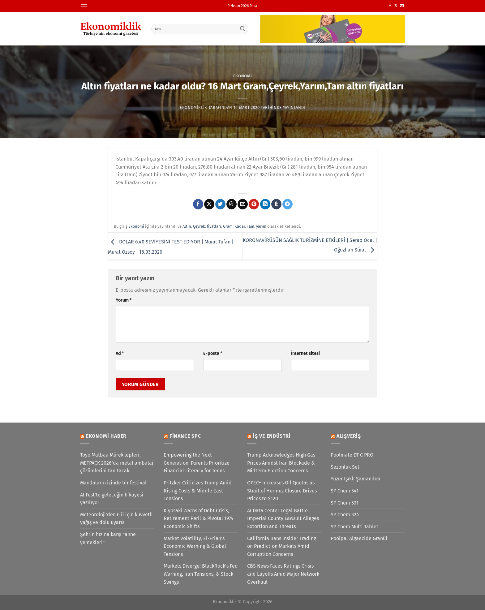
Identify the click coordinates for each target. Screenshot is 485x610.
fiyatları (214, 226)
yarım (261, 226)
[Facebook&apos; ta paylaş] (198, 204)
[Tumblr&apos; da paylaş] (276, 204)
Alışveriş (349, 436)
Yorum (123, 300)
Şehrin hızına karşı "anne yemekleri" (108, 538)
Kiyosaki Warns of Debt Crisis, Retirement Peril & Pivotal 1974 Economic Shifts (199, 518)
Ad (120, 353)
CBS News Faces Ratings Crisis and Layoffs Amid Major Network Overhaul (283, 574)
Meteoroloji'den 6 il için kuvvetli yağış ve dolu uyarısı (116, 519)
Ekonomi (242, 76)
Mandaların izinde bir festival (113, 483)
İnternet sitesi (305, 353)
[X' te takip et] (396, 6)
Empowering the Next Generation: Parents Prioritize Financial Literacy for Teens (197, 463)
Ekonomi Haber (106, 436)
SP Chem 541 (344, 491)
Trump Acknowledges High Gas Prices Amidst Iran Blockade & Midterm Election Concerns (281, 463)
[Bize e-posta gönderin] (402, 6)
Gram (228, 226)
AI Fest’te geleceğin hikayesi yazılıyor (111, 499)
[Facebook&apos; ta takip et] (390, 6)
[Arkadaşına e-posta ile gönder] (243, 204)
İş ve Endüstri (272, 436)
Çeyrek (199, 226)
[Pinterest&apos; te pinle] (254, 204)
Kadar (239, 226)
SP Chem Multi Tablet (354, 527)
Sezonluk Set (345, 467)
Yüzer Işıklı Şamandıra (355, 479)
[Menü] (84, 6)
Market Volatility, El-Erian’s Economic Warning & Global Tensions (195, 546)
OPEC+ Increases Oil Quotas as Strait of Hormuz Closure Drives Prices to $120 (282, 490)
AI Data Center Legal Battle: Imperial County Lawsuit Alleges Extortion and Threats (283, 518)
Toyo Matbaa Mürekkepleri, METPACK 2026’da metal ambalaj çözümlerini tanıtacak (116, 463)
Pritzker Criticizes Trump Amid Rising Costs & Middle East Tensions (198, 490)
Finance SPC (185, 436)
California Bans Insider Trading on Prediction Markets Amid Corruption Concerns (281, 546)
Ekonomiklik (193, 107)
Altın (186, 226)
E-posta (212, 353)
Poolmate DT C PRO (352, 455)
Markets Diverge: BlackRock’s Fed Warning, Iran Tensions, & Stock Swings (201, 574)
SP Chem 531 (344, 503)
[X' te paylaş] (209, 204)
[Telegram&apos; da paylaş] (287, 204)
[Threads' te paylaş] (231, 204)
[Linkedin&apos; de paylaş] (265, 204)
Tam (250, 226)
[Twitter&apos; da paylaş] (220, 204)
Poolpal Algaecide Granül (359, 538)
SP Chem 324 (345, 515)
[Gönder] (243, 29)
